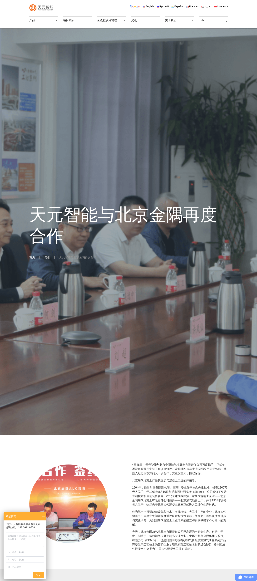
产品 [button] (32, 20)
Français (192, 6)
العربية (206, 6)
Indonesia (221, 6)
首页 (32, 257)
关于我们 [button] (170, 20)
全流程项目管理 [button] (107, 20)
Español (177, 6)
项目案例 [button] (69, 20)
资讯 (47, 257)
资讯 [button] (134, 20)
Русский (163, 6)
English (148, 6)
